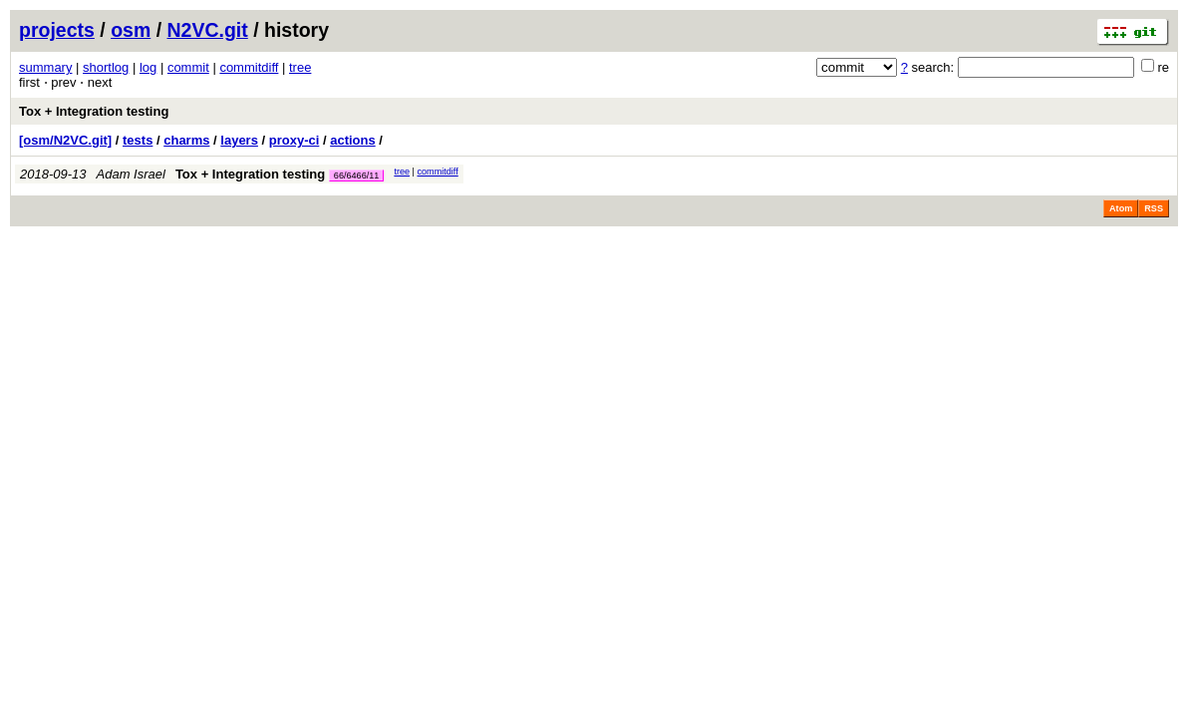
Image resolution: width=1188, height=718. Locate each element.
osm (130, 30)
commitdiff (248, 67)
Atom (1120, 208)
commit (188, 67)
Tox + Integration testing (93, 111)
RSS (1153, 208)
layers (239, 140)
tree (300, 67)
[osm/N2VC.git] (65, 140)
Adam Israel (131, 174)
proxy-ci (294, 140)
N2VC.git (207, 30)
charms (186, 140)
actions (353, 140)
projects (57, 30)
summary (45, 67)
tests (137, 140)
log (148, 67)
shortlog (106, 67)
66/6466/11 (357, 175)
